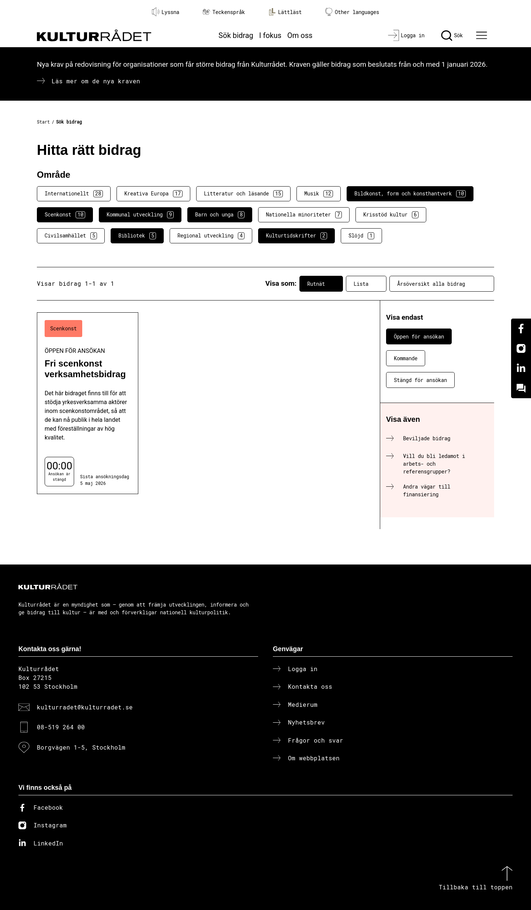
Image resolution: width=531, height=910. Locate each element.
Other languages (352, 12)
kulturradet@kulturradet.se (85, 707)
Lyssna (165, 11)
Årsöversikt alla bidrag (441, 283)
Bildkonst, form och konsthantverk (410, 193)
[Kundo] (521, 388)
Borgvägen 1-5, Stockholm (81, 747)
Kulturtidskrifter (296, 235)
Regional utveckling (210, 235)
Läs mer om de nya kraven (96, 81)
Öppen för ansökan (419, 336)
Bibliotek (137, 235)
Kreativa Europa (153, 193)
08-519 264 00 (61, 727)
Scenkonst (65, 214)
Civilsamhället (71, 235)
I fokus (270, 35)
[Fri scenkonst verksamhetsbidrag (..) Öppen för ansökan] (87, 403)
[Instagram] (521, 348)
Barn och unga (219, 214)
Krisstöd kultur (391, 214)
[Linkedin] (521, 368)
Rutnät (321, 283)
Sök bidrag (236, 35)
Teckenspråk (224, 11)
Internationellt (74, 193)
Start (43, 122)
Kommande (405, 358)
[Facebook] (521, 328)
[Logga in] (406, 35)
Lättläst (285, 11)
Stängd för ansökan (420, 379)
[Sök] (452, 35)
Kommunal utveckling (140, 214)
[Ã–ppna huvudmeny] (482, 35)
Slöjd (361, 235)
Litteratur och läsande (243, 193)
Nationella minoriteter (304, 214)
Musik (318, 193)
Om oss (299, 35)
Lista (366, 283)
